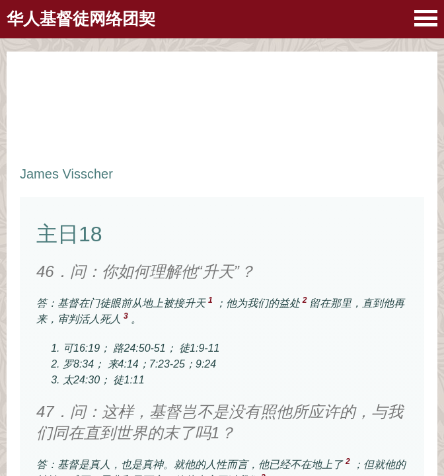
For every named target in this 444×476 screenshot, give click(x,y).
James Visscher (66, 174)
